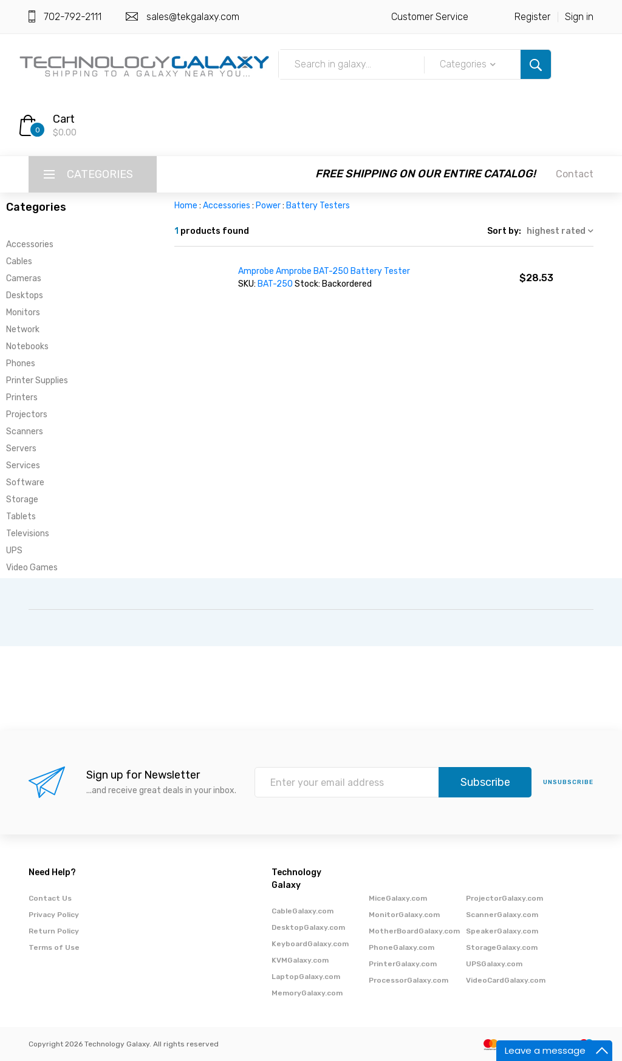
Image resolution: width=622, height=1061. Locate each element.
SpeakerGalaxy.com (502, 931)
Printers (22, 397)
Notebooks (27, 346)
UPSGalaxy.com (494, 964)
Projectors (26, 414)
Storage (22, 499)
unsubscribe (568, 782)
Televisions (27, 533)
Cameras (23, 278)
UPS (14, 550)
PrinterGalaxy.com (403, 964)
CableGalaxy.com (302, 911)
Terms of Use (54, 947)
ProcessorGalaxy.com (408, 980)
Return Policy (54, 931)
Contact (574, 174)
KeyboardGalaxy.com (310, 944)
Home (185, 205)
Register (532, 16)
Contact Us (50, 898)
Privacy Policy (54, 914)
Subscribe (485, 782)
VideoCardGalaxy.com (505, 980)
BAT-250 (276, 284)
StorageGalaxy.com (502, 947)
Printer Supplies (37, 380)
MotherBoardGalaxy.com (414, 931)
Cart (64, 119)
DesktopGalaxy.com (308, 927)
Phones (20, 363)
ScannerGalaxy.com (502, 914)
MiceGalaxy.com (398, 898)
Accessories (29, 244)
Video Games (32, 567)
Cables (19, 261)
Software (25, 482)
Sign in (579, 16)
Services (23, 465)
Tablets (21, 516)
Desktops (24, 295)
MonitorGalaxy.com (404, 914)
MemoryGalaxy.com (307, 993)
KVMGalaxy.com (300, 960)
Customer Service (429, 16)
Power (268, 205)
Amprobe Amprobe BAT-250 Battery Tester (324, 271)
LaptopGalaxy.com (306, 976)
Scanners (24, 431)
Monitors (23, 312)
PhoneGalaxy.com (401, 947)
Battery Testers (318, 205)
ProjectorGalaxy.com (504, 898)
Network (22, 329)
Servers (21, 448)
